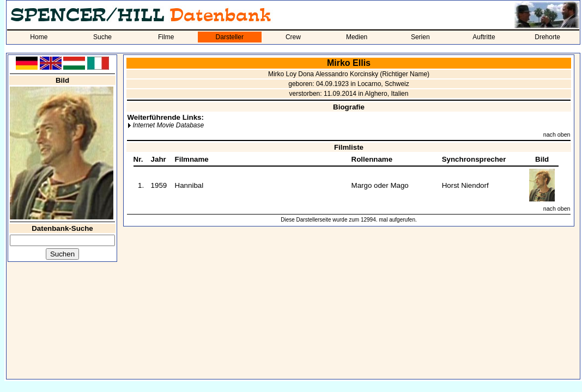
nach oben (557, 134)
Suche (102, 37)
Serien (420, 37)
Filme (166, 37)
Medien (356, 37)
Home (38, 37)
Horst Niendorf (465, 185)
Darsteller (230, 37)
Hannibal (189, 185)
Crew (293, 37)
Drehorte (547, 37)
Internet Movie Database (168, 125)
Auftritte (483, 37)
